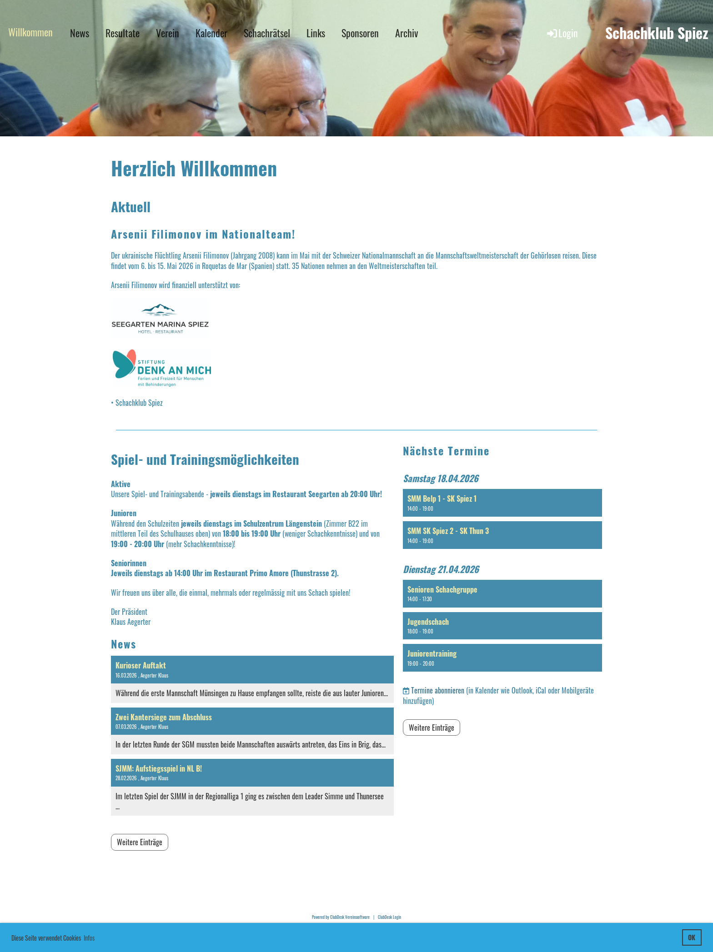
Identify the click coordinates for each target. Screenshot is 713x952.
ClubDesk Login (389, 917)
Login (562, 32)
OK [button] (691, 937)
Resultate (122, 32)
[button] (502, 503)
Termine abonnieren (437, 690)
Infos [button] (89, 937)
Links (315, 32)
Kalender (211, 32)
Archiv (406, 32)
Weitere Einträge (139, 842)
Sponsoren (360, 32)
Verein (167, 32)
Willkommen (30, 32)
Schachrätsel (267, 32)
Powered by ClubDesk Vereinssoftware (341, 917)
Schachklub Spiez (656, 33)
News (79, 32)
